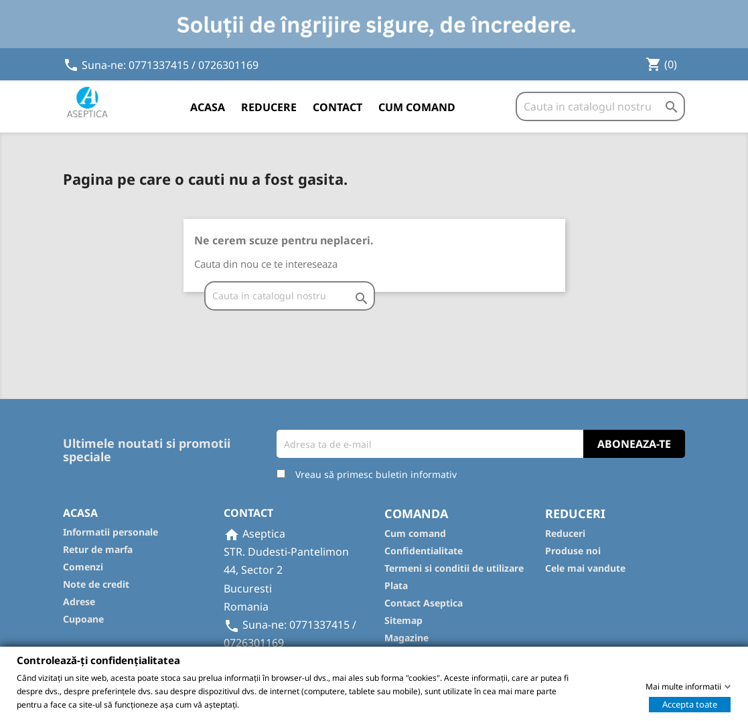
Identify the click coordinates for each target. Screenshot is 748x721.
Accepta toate (689, 704)
